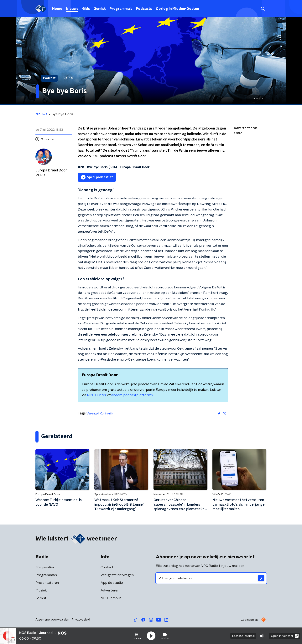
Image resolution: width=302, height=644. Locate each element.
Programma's (121, 9)
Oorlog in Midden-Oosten (177, 9)
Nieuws (72, 9)
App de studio (112, 583)
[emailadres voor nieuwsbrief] (211, 578)
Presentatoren (47, 583)
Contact (107, 567)
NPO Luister (96, 395)
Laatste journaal (243, 635)
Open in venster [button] (285, 636)
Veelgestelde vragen (117, 575)
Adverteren (110, 590)
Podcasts (144, 9)
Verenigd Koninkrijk (99, 413)
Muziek (41, 590)
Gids (86, 9)
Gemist (100, 9)
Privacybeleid (80, 619)
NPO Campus (111, 598)
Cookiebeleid (249, 619)
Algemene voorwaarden (52, 619)
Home (57, 9)
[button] (137, 636)
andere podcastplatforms (132, 395)
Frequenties (44, 567)
